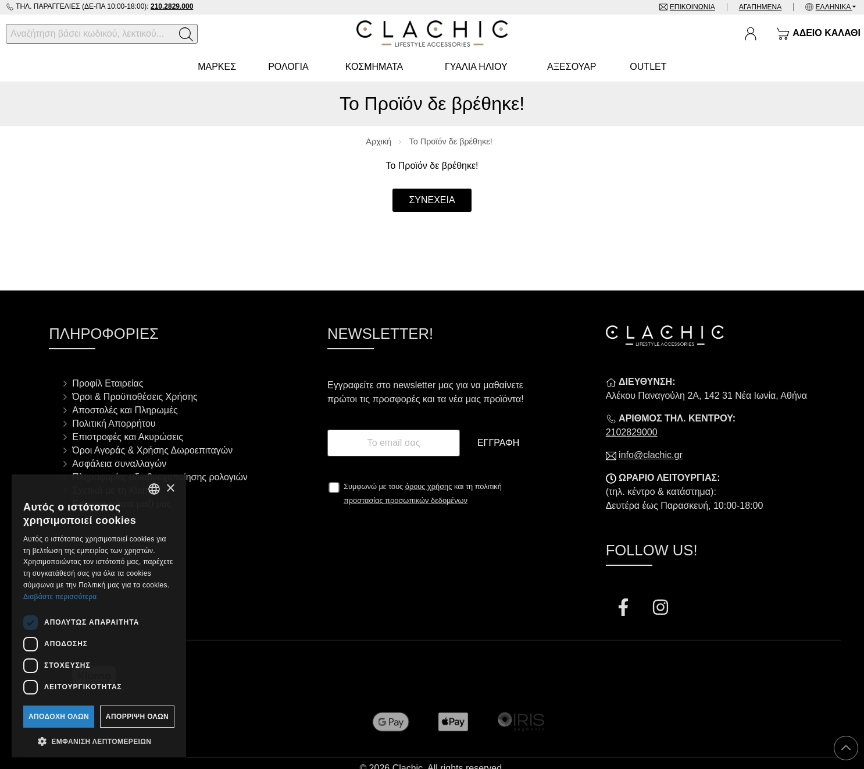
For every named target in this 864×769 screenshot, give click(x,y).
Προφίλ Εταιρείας (107, 383)
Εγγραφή (498, 443)
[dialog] (99, 615)
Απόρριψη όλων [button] (137, 717)
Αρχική (378, 141)
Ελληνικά (834, 7)
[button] (98, 740)
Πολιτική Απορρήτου (113, 423)
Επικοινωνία (692, 7)
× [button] (170, 488)
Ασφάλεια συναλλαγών (119, 464)
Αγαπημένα (760, 7)
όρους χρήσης (428, 486)
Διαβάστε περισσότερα (60, 597)
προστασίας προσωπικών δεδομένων (405, 500)
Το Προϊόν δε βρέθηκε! (450, 141)
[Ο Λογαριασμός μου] (750, 33)
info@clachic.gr (651, 455)
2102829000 (632, 432)
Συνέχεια (432, 200)
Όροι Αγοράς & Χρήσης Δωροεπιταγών (152, 450)
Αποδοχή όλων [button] (58, 717)
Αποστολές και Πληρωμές (124, 410)
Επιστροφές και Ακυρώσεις (127, 437)
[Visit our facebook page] (624, 609)
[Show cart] (818, 33)
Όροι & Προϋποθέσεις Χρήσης (134, 397)
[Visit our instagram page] (660, 609)
